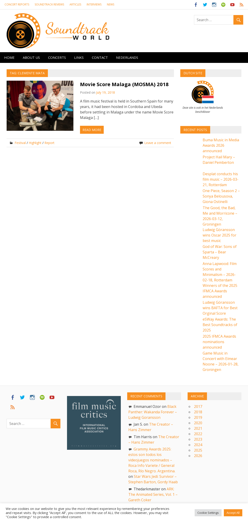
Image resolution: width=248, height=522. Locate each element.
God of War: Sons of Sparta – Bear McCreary (220, 252)
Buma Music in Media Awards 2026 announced (221, 145)
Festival (20, 143)
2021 (198, 428)
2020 (198, 422)
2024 (198, 444)
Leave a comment (157, 143)
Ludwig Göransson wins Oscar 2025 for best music (219, 235)
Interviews (94, 4)
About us (31, 57)
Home (9, 57)
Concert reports (17, 4)
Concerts (57, 57)
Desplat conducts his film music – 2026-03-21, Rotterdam (220, 179)
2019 (198, 417)
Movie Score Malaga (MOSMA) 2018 (124, 84)
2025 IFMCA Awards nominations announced (219, 342)
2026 (198, 455)
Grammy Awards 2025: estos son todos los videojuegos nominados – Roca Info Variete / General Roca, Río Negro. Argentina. (151, 460)
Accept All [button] (233, 513)
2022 (198, 433)
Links (79, 57)
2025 (198, 450)
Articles (75, 4)
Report (49, 143)
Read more (92, 130)
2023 (198, 439)
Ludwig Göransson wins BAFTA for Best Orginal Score (220, 308)
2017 (198, 406)
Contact (100, 57)
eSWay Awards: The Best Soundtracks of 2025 (220, 325)
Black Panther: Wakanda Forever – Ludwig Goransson (152, 412)
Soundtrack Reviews (49, 4)
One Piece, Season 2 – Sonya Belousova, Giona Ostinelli (221, 196)
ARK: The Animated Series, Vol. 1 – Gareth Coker (153, 494)
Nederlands (127, 57)
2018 (198, 411)
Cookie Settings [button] (208, 513)
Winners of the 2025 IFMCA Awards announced (220, 291)
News (110, 4)
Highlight (35, 143)
